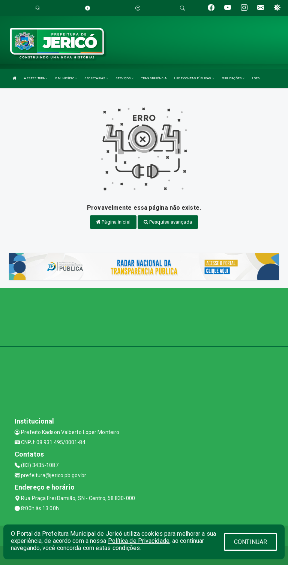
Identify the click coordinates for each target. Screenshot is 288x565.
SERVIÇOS (125, 78)
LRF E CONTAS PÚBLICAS (194, 78)
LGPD (256, 78)
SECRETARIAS (96, 78)
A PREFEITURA (35, 78)
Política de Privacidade (139, 540)
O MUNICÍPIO (66, 78)
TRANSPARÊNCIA (153, 78)
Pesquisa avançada (168, 222)
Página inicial (113, 222)
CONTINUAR (250, 541)
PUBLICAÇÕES (233, 78)
